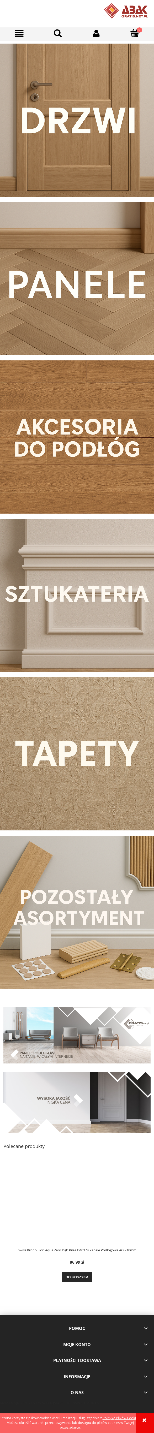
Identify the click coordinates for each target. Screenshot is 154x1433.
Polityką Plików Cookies (121, 1418)
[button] (19, 33)
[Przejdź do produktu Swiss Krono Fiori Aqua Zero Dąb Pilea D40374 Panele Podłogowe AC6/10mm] (77, 1203)
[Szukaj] (58, 33)
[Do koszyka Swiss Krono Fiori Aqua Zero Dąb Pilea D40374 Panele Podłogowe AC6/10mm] (77, 1277)
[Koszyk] (135, 33)
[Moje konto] (96, 33)
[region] (77, 1035)
